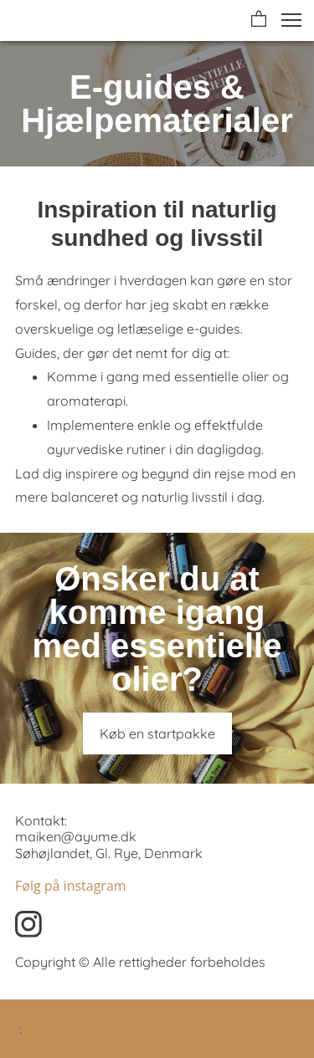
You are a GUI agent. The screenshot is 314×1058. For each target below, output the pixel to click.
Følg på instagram (70, 886)
